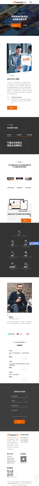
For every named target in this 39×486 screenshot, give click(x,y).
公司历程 (25, 25)
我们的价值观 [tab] (29, 134)
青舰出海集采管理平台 (11, 461)
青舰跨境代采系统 (10, 459)
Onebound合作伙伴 (24, 442)
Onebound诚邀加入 (24, 440)
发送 (18, 421)
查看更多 (10, 356)
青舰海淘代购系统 (10, 458)
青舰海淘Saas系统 (10, 462)
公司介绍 (15, 25)
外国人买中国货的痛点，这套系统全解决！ (19, 353)
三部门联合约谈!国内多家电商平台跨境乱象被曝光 (19, 364)
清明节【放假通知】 (14, 374)
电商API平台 (9, 456)
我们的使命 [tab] (9, 134)
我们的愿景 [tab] (19, 134)
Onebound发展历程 (24, 438)
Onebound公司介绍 (24, 437)
